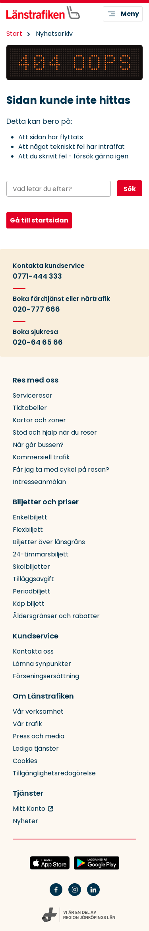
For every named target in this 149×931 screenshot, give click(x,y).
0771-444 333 (37, 276)
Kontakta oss (33, 651)
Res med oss (35, 380)
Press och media (38, 736)
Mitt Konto (29, 808)
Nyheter (25, 821)
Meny (122, 14)
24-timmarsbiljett (41, 554)
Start (14, 33)
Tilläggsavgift (33, 579)
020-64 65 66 (38, 342)
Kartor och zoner (39, 420)
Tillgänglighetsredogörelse (54, 773)
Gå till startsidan (39, 220)
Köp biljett (29, 603)
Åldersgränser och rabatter (56, 616)
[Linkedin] (93, 895)
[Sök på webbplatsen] (58, 189)
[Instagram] (74, 895)
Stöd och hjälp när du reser (55, 432)
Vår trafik (27, 723)
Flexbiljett (28, 529)
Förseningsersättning (46, 676)
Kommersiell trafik (41, 457)
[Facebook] (56, 895)
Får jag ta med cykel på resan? (61, 469)
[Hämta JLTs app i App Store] (50, 863)
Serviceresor (32, 395)
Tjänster (28, 793)
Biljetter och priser (46, 502)
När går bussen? (38, 444)
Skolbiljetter (31, 566)
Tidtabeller (30, 407)
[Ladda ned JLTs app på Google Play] (96, 863)
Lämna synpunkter (42, 663)
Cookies (25, 760)
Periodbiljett (31, 591)
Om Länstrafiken (43, 696)
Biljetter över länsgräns (49, 541)
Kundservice (35, 636)
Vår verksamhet (38, 711)
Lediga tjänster (36, 748)
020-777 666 (36, 309)
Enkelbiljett (30, 517)
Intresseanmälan (39, 481)
